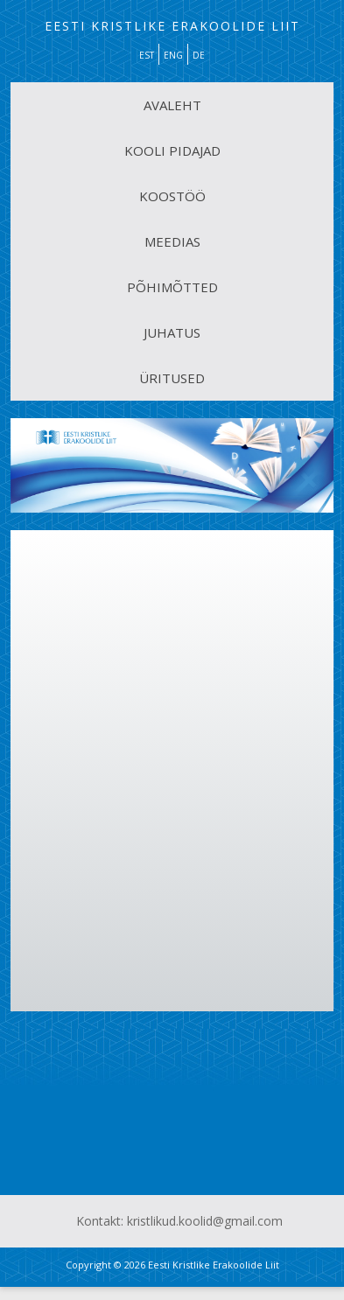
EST (146, 55)
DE (199, 55)
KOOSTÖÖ (172, 196)
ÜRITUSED (172, 378)
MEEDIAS (172, 241)
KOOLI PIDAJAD (172, 150)
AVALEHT (172, 105)
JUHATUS (172, 332)
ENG (173, 55)
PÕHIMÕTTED (172, 287)
